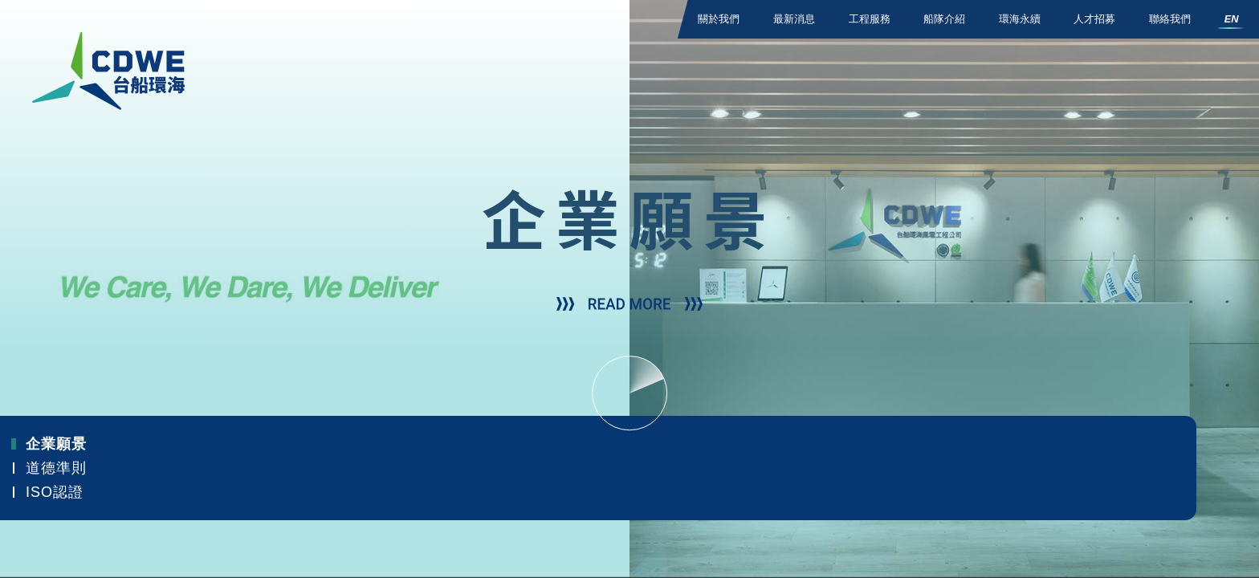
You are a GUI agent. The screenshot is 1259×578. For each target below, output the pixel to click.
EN (1231, 19)
